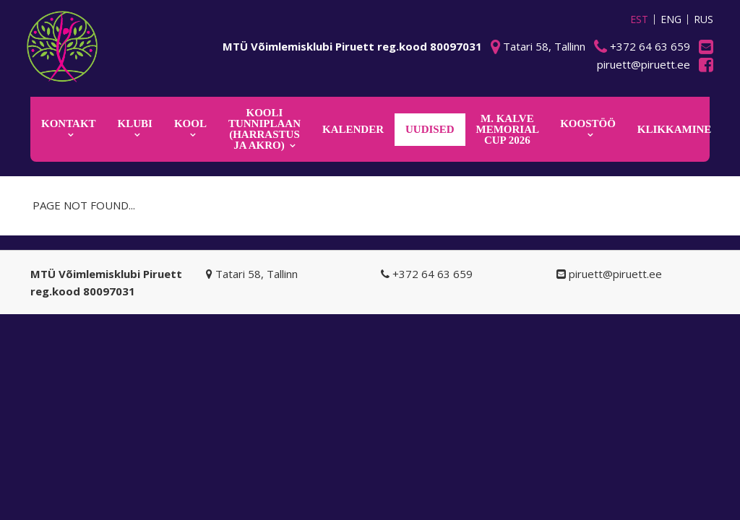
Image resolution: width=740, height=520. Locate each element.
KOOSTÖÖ (588, 123)
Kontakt (68, 123)
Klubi (135, 123)
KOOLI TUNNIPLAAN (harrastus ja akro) (264, 129)
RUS (703, 19)
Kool (190, 123)
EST (639, 19)
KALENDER (353, 129)
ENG (671, 19)
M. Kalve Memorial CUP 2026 (508, 129)
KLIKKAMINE (674, 129)
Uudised (430, 129)
